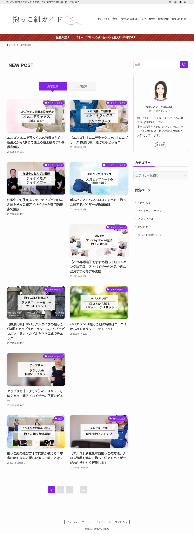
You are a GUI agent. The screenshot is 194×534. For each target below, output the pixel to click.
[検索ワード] (160, 64)
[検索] (185, 2)
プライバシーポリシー (151, 210)
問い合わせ (144, 226)
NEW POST (144, 202)
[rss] (180, 2)
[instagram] (175, 2)
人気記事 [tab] (82, 86)
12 (83, 489)
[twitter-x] (170, 2)
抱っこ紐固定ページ (149, 235)
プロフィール (145, 218)
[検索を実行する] (184, 64)
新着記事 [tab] (52, 86)
